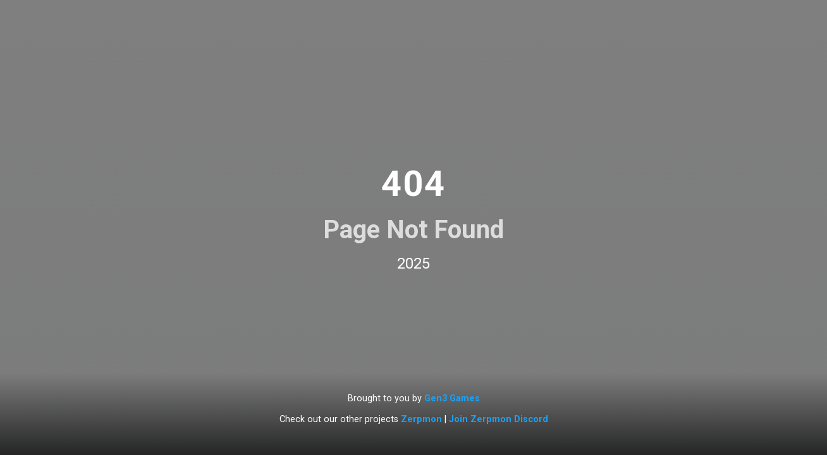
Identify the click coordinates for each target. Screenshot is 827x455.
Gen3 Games (452, 398)
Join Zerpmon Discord (498, 419)
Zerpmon (421, 419)
